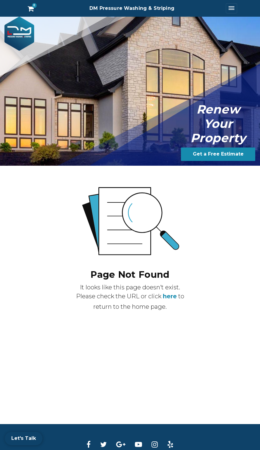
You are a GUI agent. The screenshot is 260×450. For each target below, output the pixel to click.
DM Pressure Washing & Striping (131, 8)
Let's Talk (23, 438)
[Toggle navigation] (231, 8)
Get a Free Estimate (218, 154)
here (170, 296)
